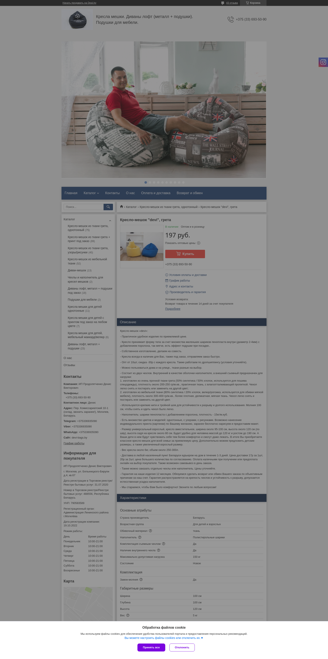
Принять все (151, 647)
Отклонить (182, 647)
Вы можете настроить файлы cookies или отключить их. (162, 638)
